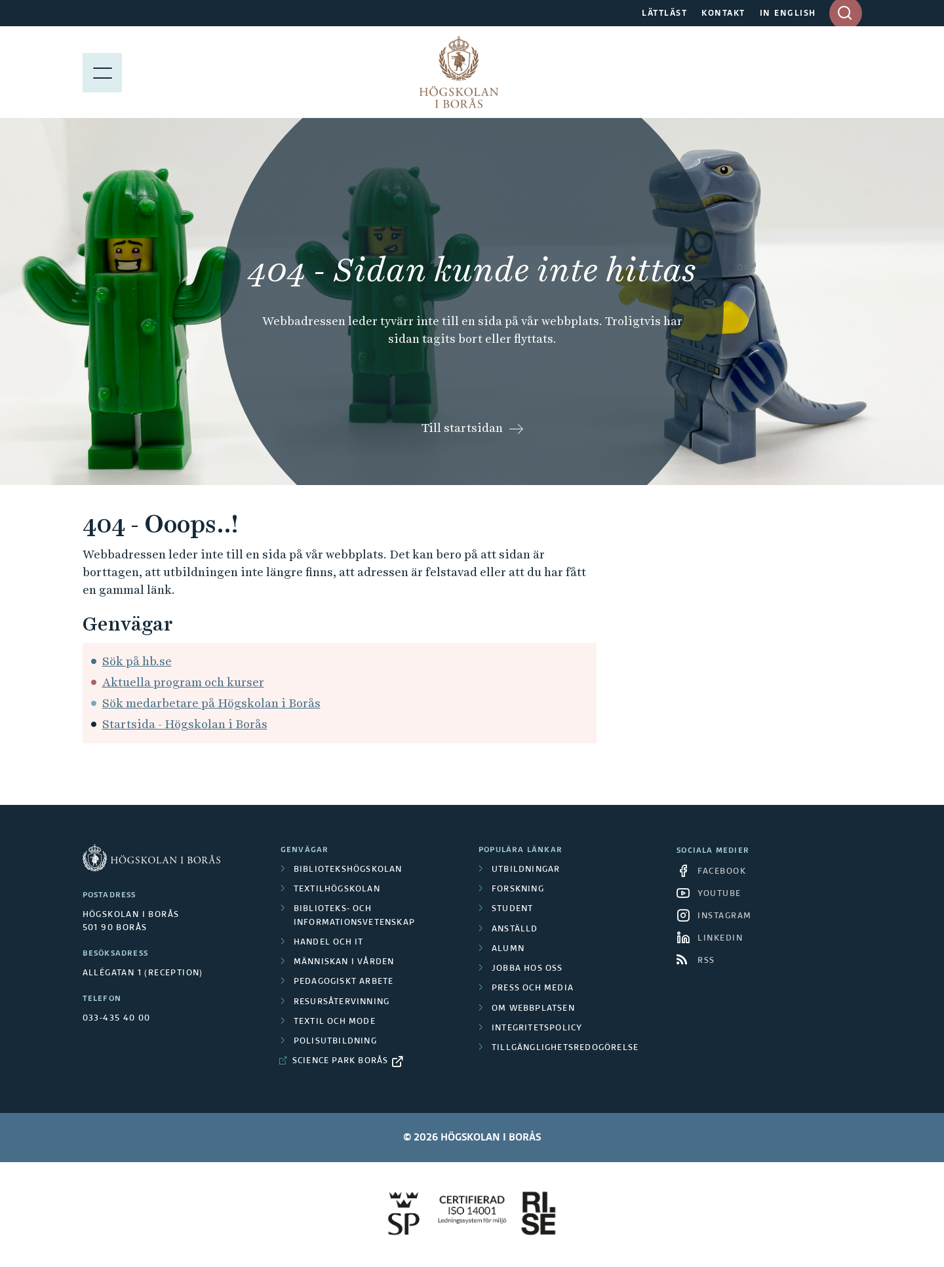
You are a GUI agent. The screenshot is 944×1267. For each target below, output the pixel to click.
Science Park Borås (340, 1061)
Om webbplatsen (533, 1008)
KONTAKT (723, 13)
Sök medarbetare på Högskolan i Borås (211, 703)
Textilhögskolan (337, 889)
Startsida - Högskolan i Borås (184, 724)
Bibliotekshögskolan (348, 869)
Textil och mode (335, 1021)
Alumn (508, 949)
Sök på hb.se (137, 661)
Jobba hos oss (527, 968)
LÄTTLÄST (664, 13)
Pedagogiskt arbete (344, 981)
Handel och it (329, 942)
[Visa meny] (102, 72)
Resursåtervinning (341, 1002)
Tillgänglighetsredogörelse (565, 1048)
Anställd (515, 929)
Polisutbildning (335, 1041)
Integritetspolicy (537, 1028)
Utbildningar (526, 869)
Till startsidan (462, 428)
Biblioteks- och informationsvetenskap (354, 916)
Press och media (533, 988)
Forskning (518, 889)
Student (512, 909)
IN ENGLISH (788, 13)
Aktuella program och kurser (183, 682)
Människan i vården (344, 962)
